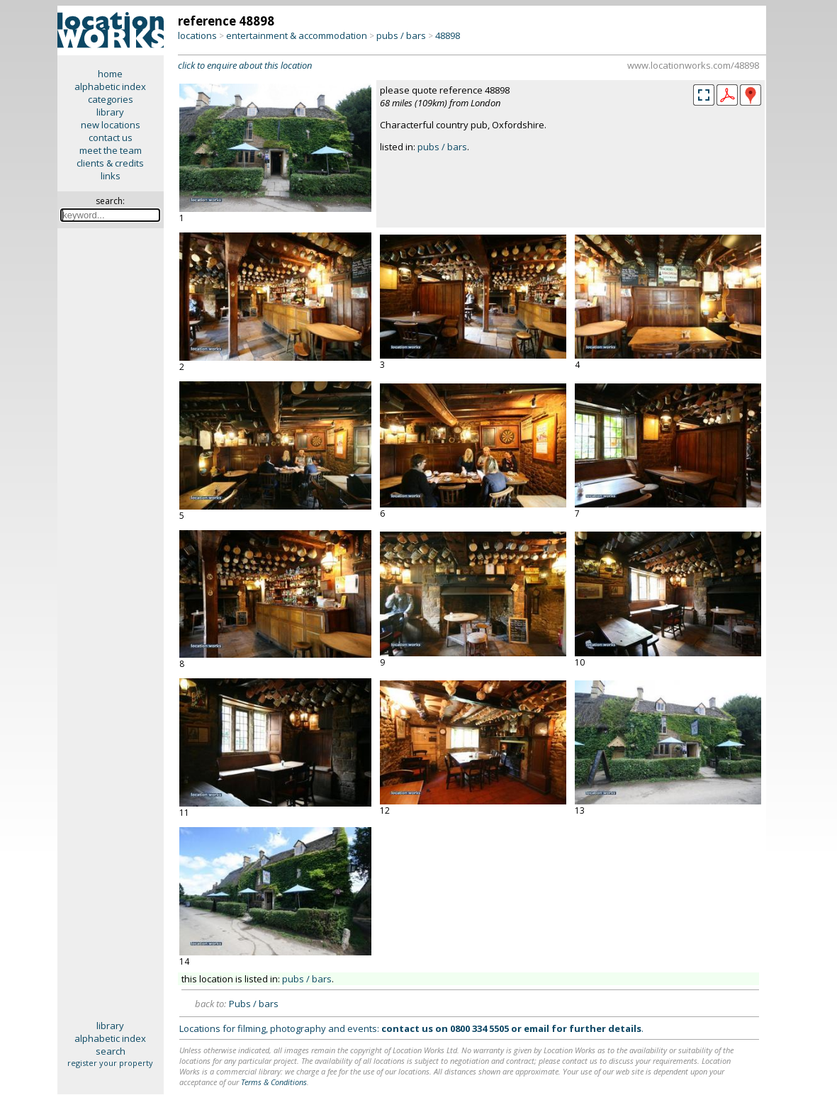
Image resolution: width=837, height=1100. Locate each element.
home (110, 73)
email (536, 1028)
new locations (110, 124)
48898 (447, 35)
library (110, 112)
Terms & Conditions (274, 1082)
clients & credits (110, 163)
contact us (111, 137)
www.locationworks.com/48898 (693, 65)
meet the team (110, 150)
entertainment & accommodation (296, 35)
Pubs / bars (254, 1003)
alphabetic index (110, 86)
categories (110, 99)
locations (197, 35)
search (110, 1051)
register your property (110, 1062)
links (110, 175)
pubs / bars (401, 35)
